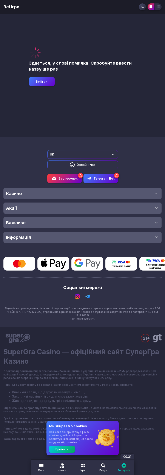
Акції (82, 208)
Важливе (82, 222)
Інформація (82, 237)
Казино (82, 193)
